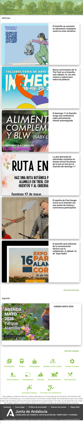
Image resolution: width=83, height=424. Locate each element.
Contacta (7, 407)
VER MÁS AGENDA (71, 351)
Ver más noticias (71, 290)
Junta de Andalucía (31, 411)
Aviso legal (19, 407)
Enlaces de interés (58, 407)
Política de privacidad (38, 407)
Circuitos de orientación (50, 391)
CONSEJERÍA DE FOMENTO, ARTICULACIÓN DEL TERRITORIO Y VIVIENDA (46, 415)
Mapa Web (75, 407)
